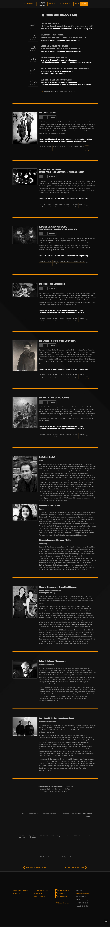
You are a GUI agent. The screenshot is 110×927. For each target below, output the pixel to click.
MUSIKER (61, 4)
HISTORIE (84, 4)
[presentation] (41, 117)
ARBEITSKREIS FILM (29, 4)
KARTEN (76, 4)
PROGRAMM (52, 4)
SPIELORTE (69, 4)
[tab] (41, 117)
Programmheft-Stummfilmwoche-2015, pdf (58, 91)
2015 (87, 148)
